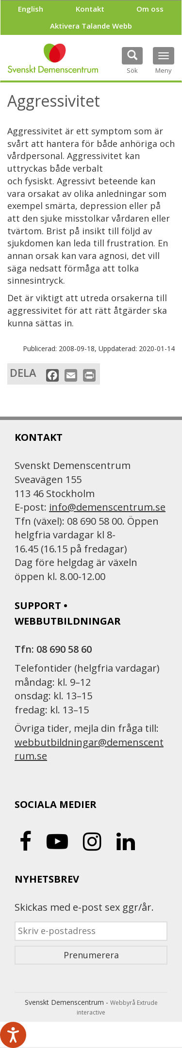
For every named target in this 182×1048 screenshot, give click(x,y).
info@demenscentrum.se (107, 507)
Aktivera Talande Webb (91, 26)
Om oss (150, 9)
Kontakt (90, 9)
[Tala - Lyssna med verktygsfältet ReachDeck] (13, 1035)
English (30, 9)
